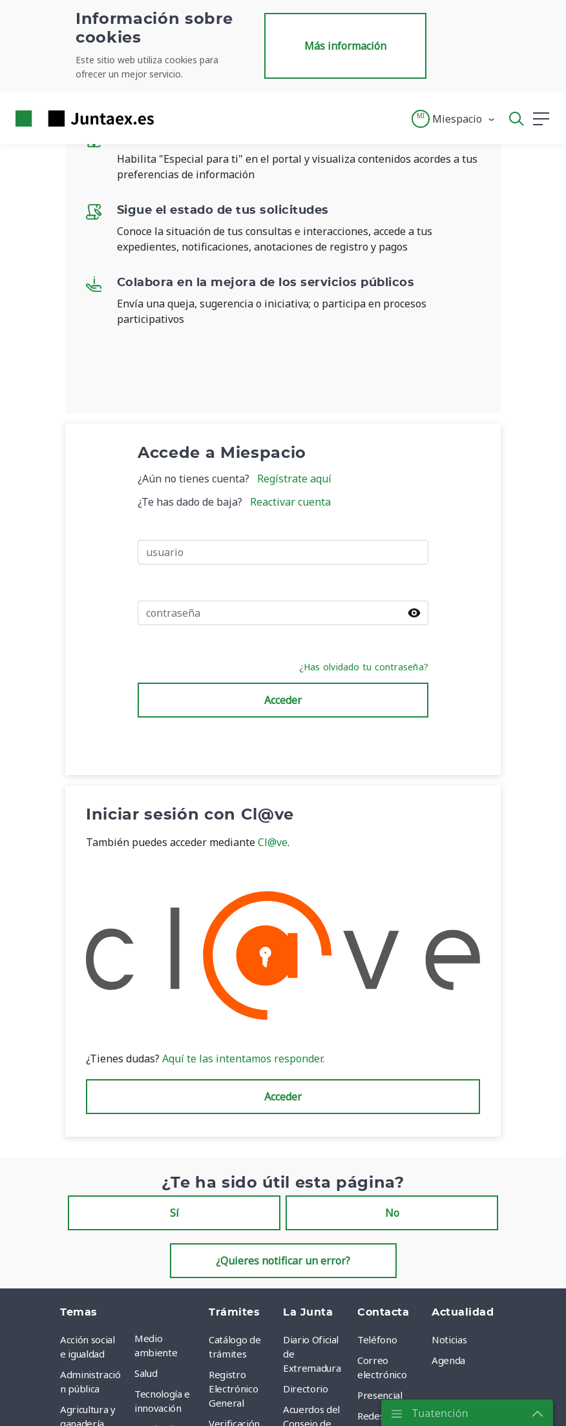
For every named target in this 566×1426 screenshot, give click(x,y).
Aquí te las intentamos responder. (242, 1058)
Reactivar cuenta (290, 502)
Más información (345, 46)
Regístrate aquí (294, 478)
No (392, 1213)
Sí (174, 1213)
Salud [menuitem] (145, 1373)
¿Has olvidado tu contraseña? (363, 667)
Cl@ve (273, 842)
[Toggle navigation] (172, 118)
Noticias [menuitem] (449, 1339)
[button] (454, 119)
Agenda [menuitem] (448, 1360)
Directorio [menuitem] (305, 1388)
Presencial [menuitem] (380, 1395)
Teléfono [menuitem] (377, 1339)
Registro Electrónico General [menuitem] (233, 1388)
